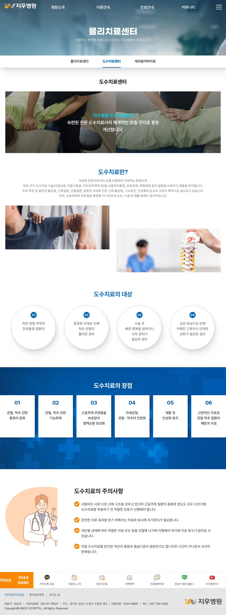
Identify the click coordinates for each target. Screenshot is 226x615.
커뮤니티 (188, 7)
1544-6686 (130, 603)
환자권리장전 (36, 595)
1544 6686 (23, 580)
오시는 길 (54, 595)
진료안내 (147, 7)
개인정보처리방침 (14, 595)
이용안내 (103, 7)
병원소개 (58, 7)
